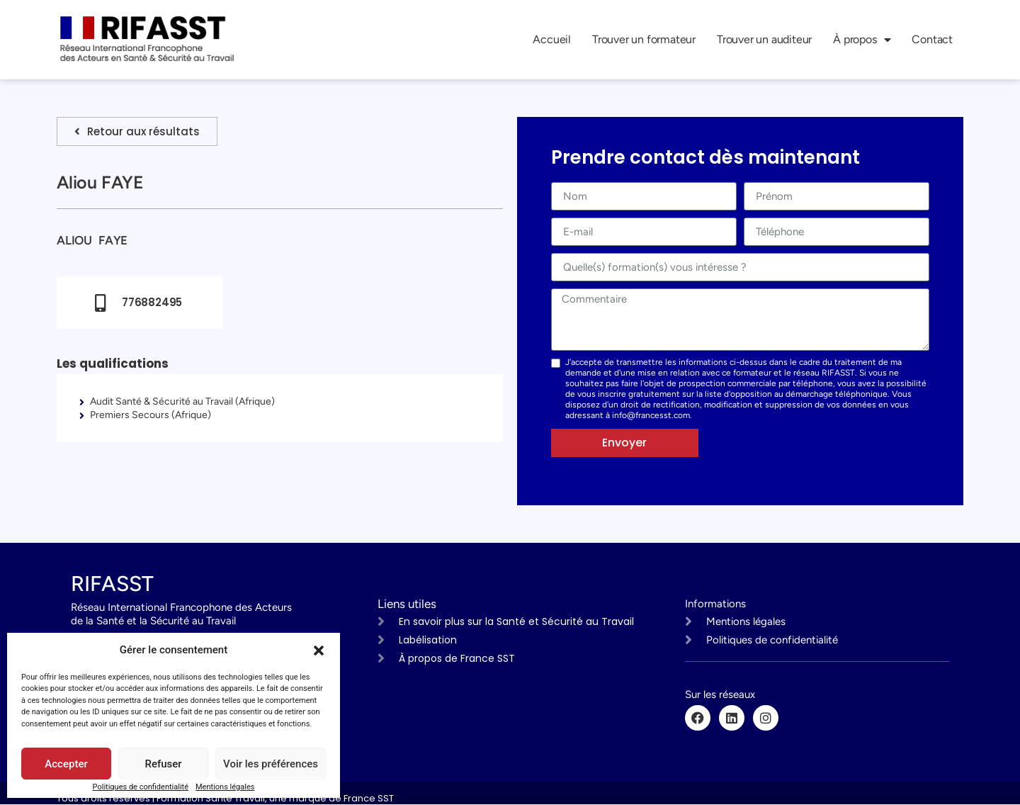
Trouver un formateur (644, 39)
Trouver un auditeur (764, 39)
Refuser (162, 764)
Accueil (552, 39)
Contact (932, 39)
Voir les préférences (270, 764)
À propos (861, 39)
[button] (319, 650)
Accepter (66, 764)
